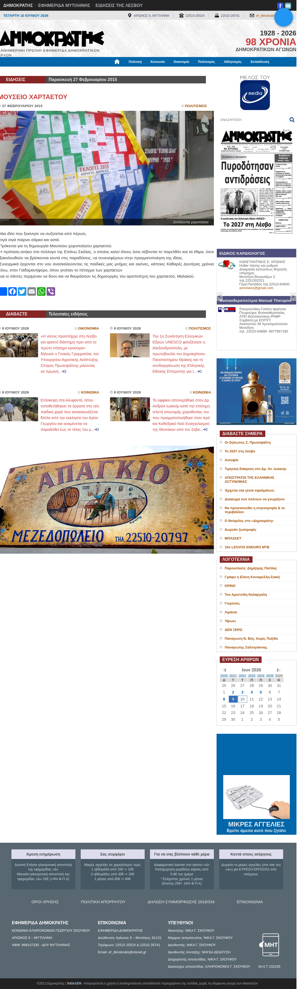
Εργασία (40, 71)
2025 (270, 676)
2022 (242, 676)
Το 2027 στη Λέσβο (240, 451)
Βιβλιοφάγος (66, 71)
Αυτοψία (231, 460)
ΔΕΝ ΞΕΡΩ (233, 630)
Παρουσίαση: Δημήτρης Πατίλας (251, 568)
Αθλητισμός (233, 62)
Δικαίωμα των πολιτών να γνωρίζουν (255, 499)
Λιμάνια (231, 612)
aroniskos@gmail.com (256, 288)
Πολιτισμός (206, 62)
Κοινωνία (157, 62)
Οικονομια (88, 328)
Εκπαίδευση (260, 62)
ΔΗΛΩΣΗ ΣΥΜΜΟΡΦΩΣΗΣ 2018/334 (181, 901)
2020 (224, 676)
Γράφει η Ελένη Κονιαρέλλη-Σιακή (252, 577)
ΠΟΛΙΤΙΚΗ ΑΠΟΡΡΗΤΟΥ (103, 901)
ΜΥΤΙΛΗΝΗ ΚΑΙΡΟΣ (256, 755)
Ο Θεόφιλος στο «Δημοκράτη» (249, 521)
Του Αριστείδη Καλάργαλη (246, 595)
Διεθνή (128, 71)
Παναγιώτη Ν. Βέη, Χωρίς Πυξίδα (251, 639)
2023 (251, 676)
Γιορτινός (232, 603)
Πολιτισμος (196, 106)
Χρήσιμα (108, 71)
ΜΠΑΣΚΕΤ (233, 538)
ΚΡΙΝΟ (230, 586)
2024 (261, 676)
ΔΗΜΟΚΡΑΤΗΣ (18, 5)
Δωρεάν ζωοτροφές (241, 530)
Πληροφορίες (153, 71)
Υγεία (88, 71)
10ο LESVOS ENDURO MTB (247, 547)
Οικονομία (181, 62)
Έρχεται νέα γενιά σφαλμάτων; (250, 490)
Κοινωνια (90, 392)
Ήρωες (230, 621)
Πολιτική (135, 62)
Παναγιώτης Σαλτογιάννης (246, 647)
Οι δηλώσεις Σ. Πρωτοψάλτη (248, 442)
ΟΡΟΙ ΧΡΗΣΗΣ (45, 901)
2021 (233, 676)
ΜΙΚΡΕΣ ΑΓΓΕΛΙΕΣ (256, 823)
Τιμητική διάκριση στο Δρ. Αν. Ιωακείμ (255, 469)
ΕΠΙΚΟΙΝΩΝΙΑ (250, 901)
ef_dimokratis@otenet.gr (273, 16)
